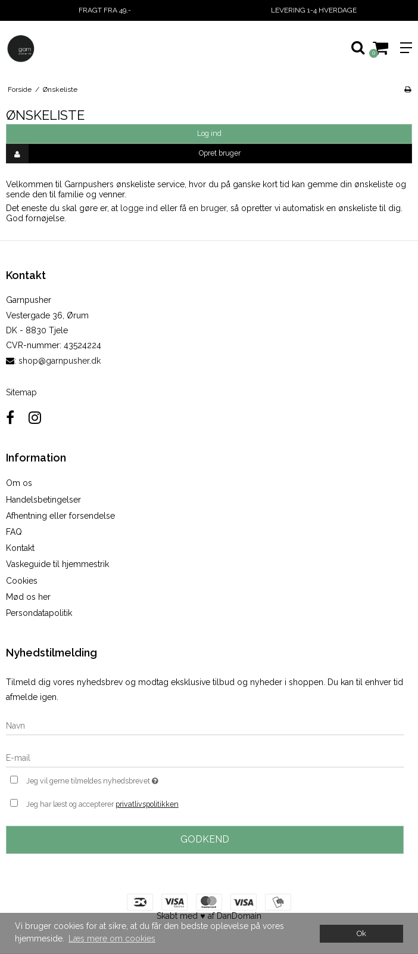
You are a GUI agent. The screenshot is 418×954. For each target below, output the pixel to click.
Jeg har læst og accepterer (102, 804)
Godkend (204, 839)
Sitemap (21, 392)
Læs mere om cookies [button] (111, 938)
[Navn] (205, 725)
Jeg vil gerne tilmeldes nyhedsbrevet (122, 780)
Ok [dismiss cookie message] (361, 933)
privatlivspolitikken (147, 804)
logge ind (139, 208)
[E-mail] (205, 758)
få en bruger (203, 208)
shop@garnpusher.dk (59, 361)
